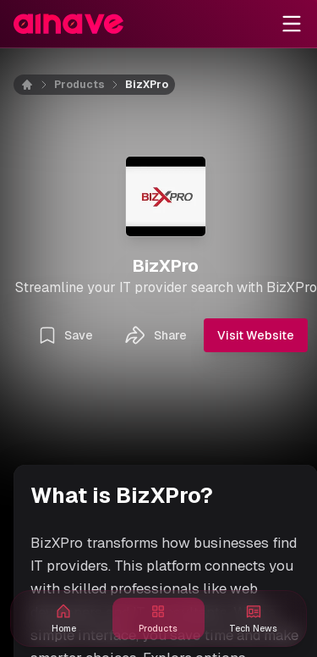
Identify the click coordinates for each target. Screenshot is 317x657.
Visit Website (255, 335)
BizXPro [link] (146, 84)
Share (155, 335)
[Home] (37, 84)
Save (65, 335)
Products (79, 84)
